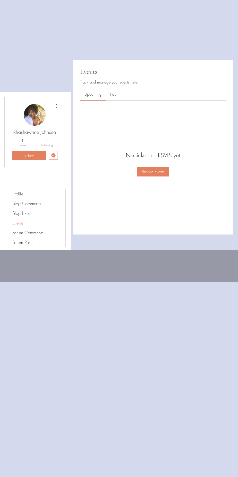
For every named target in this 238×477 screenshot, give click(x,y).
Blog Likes (21, 213)
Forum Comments (27, 232)
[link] (93, 94)
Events (18, 223)
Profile (17, 194)
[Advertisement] (88, 379)
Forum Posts (22, 242)
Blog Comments (26, 203)
